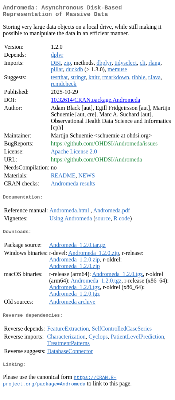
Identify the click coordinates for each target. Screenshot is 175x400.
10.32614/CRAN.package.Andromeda (95, 103)
